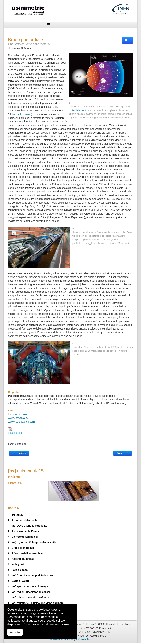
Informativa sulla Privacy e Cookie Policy (70, 639)
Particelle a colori (21, 114)
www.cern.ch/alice (18, 417)
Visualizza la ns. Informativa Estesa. (46, 624)
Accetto (15, 632)
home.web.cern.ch (18, 414)
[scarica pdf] (15, 430)
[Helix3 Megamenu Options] (48, 25)
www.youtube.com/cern (21, 421)
